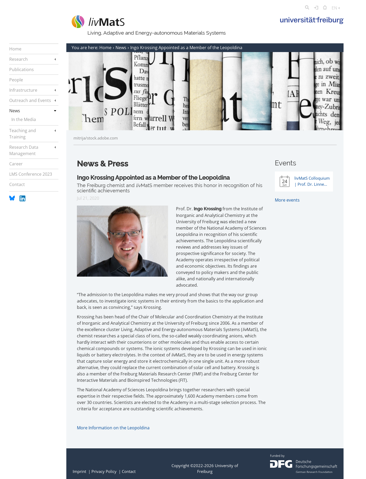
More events (287, 200)
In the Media (23, 119)
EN (336, 8)
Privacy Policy (104, 471)
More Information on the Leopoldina (113, 428)
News (121, 47)
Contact (129, 471)
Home (106, 47)
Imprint (79, 471)
